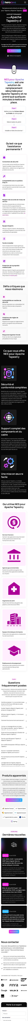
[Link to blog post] (14, 857)
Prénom (4, 1010)
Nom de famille (6, 1017)
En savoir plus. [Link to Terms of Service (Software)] (13, 275)
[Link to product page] (8, 808)
